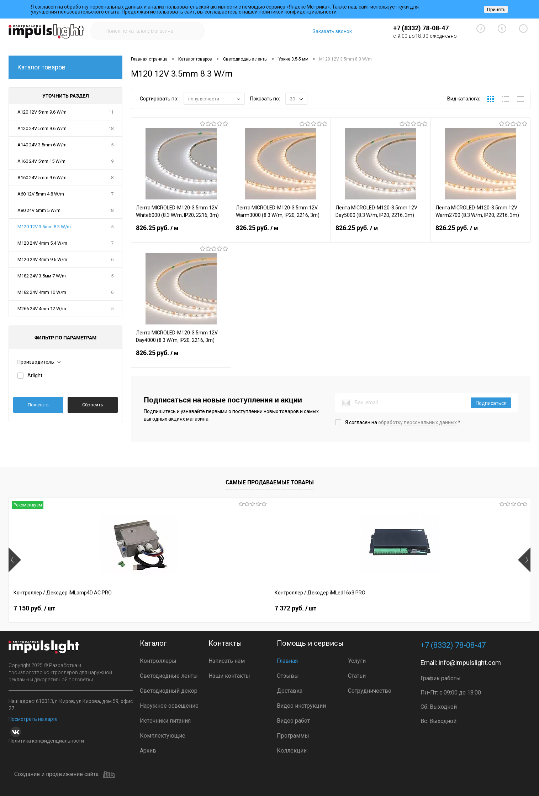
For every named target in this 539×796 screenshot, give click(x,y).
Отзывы (288, 675)
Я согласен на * (402, 422)
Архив (148, 750)
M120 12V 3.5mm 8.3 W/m (44, 226)
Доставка (289, 690)
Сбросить (92, 404)
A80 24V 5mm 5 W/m (38, 210)
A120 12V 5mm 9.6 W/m (42, 112)
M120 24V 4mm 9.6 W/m (42, 259)
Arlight (34, 375)
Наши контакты (229, 675)
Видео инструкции (301, 705)
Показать (38, 404)
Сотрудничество (369, 690)
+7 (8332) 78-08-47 (421, 28)
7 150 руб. (34, 608)
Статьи (357, 675)
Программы (293, 735)
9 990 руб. (347, 608)
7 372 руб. (138, 608)
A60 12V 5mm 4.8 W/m (40, 194)
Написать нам (226, 660)
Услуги (357, 660)
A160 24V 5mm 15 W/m (41, 161)
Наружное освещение (169, 705)
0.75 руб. (450, 608)
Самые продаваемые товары (270, 482)
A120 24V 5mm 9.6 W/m (42, 128)
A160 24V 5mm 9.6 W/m (42, 177)
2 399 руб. (243, 608)
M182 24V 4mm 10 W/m (41, 292)
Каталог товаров (65, 67)
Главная (287, 660)
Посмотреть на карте (33, 719)
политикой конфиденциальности (298, 12)
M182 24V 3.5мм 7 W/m (41, 276)
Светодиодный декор (168, 690)
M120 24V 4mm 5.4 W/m (42, 243)
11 (111, 112)
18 (111, 128)
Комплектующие (162, 735)
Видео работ (293, 720)
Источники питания (165, 720)
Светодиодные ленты (169, 675)
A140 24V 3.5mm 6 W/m (42, 144)
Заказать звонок (332, 31)
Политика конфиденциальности (46, 741)
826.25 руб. (181, 232)
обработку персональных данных (103, 7)
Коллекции (292, 750)
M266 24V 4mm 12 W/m (41, 308)
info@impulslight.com (470, 662)
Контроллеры (158, 660)
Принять (496, 9)
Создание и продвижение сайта (64, 774)
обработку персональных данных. (418, 422)
